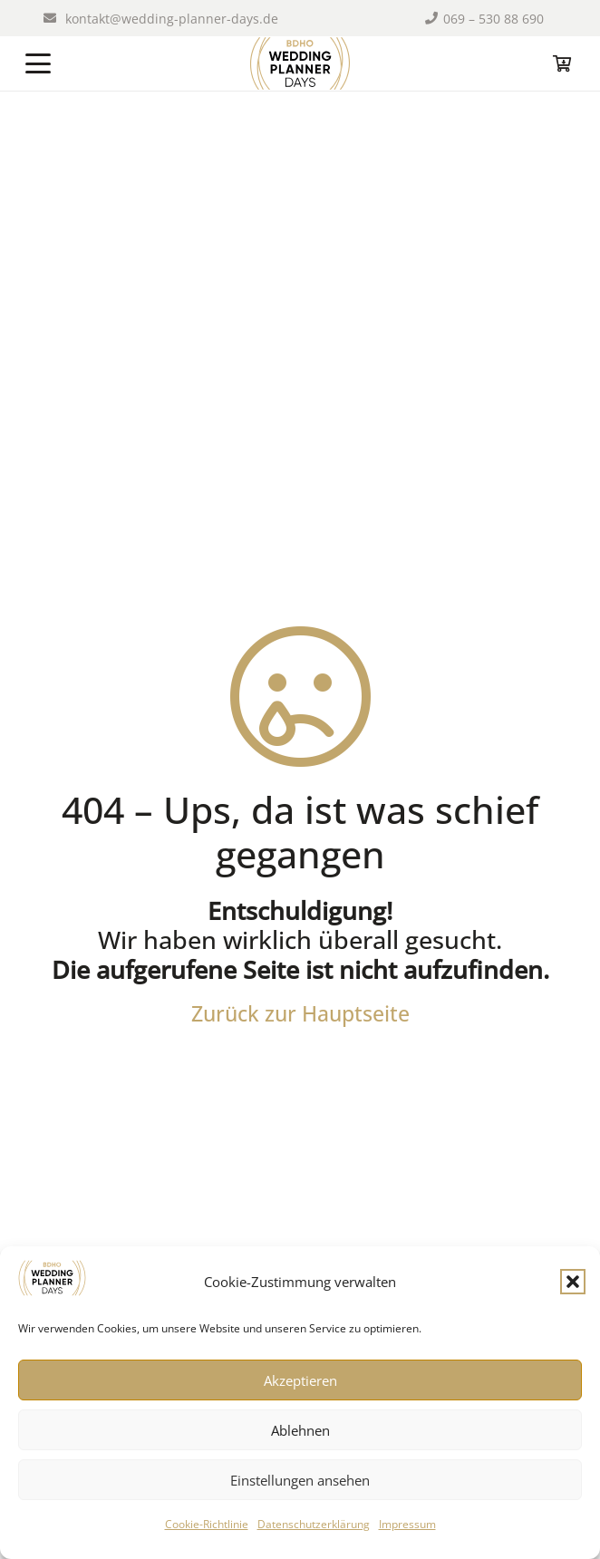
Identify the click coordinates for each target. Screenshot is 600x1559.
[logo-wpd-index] (300, 63)
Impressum (407, 1524)
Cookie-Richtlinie (206, 1524)
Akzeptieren (300, 1380)
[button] (573, 1282)
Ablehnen (300, 1430)
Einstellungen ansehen (300, 1480)
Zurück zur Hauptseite (300, 1013)
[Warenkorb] (562, 63)
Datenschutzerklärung (313, 1524)
